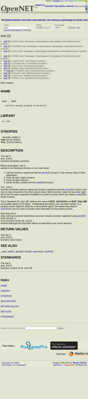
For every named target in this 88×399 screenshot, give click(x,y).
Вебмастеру (81, 370)
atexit (44, 178)
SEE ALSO (6, 317)
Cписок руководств (13, 30)
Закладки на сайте (10, 368)
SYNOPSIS (6, 301)
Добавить (58, 370)
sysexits (4, 214)
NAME (4, 291)
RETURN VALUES (10, 312)
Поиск (76, 6)
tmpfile (39, 188)
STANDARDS (7, 322)
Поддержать (69, 370)
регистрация (69, 1)
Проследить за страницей (14, 370)
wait (79, 200)
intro (27, 257)
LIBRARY (5, 296)
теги (82, 6)
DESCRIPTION (8, 307)
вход (61, 1)
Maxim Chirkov (80, 368)
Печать (27, 30)
